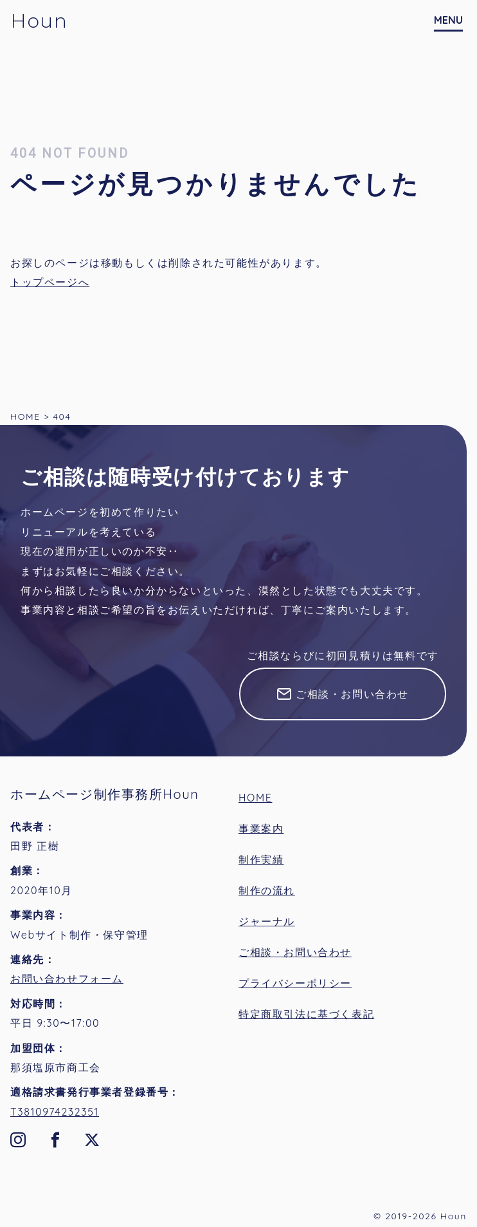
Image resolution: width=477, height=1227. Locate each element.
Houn (39, 21)
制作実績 (261, 859)
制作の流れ (267, 890)
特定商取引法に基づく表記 (306, 1013)
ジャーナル (267, 921)
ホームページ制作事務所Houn (104, 794)
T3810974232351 (54, 1111)
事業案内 (261, 828)
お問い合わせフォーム (66, 978)
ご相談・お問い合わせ (352, 694)
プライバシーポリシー (295, 983)
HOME (256, 797)
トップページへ (49, 282)
